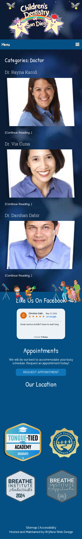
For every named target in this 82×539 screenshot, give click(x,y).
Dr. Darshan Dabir (22, 215)
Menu (6, 44)
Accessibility (47, 527)
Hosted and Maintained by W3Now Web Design (41, 532)
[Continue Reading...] (18, 132)
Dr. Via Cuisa (17, 144)
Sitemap (31, 527)
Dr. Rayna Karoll (21, 72)
